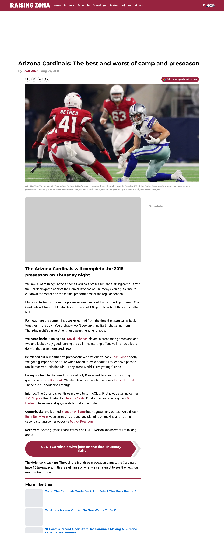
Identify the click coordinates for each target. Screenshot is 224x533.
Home (29, 495)
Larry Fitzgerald (125, 380)
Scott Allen (31, 71)
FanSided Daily (36, 526)
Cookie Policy (189, 526)
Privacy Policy (119, 526)
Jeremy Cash (74, 398)
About (30, 519)
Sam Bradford (52, 380)
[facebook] (197, 5)
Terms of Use (152, 526)
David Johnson (77, 339)
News (57, 5)
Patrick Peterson (81, 421)
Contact (115, 519)
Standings (99, 5)
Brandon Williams (73, 412)
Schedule (84, 5)
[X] (204, 5)
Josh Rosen (120, 357)
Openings (69, 519)
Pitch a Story (71, 526)
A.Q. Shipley (33, 398)
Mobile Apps (188, 519)
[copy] (46, 79)
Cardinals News (46, 495)
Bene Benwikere (36, 416)
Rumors (69, 5)
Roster (114, 5)
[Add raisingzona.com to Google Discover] (180, 79)
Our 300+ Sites (153, 519)
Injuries (126, 5)
